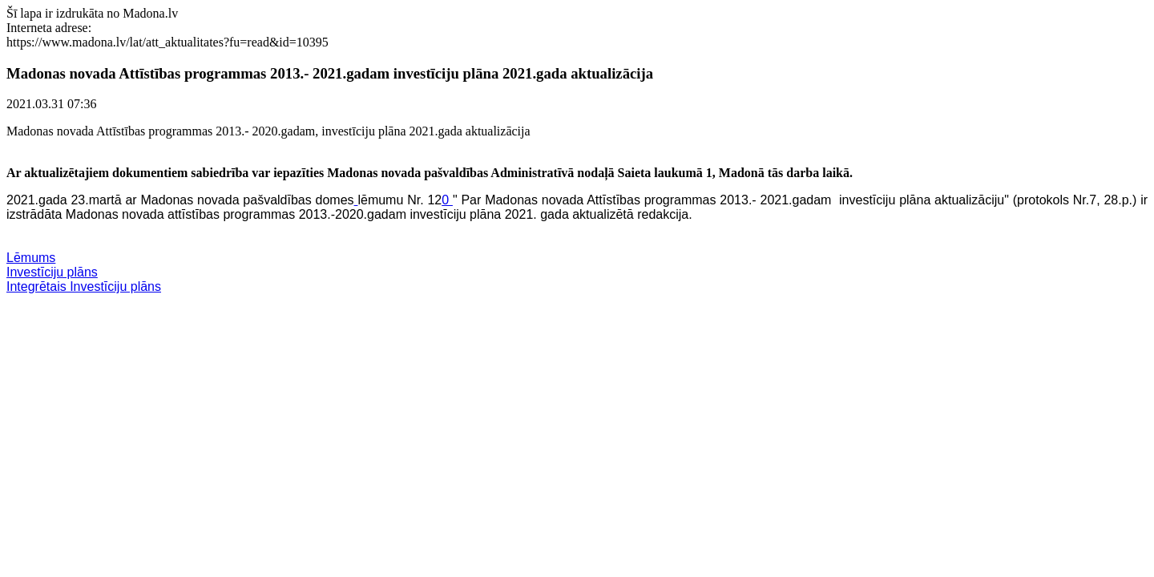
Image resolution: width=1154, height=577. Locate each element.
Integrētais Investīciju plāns (83, 286)
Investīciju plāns (52, 272)
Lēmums (30, 257)
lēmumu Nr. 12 (399, 200)
